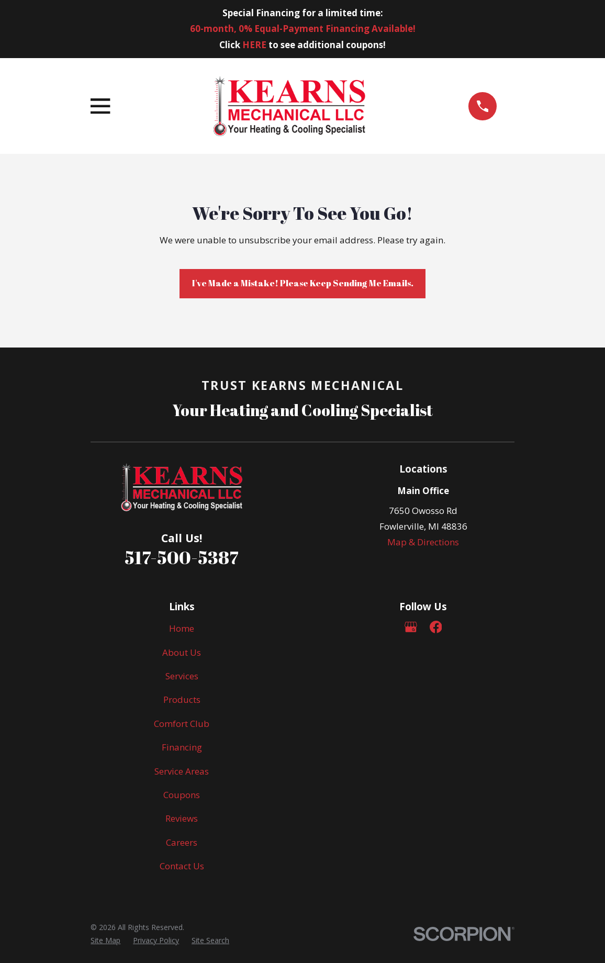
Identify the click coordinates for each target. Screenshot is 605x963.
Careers (181, 842)
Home (181, 628)
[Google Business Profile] (411, 627)
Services (181, 676)
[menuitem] (105, 940)
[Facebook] (436, 627)
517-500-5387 (182, 557)
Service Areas (181, 771)
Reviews (181, 818)
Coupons (181, 795)
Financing (182, 747)
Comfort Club (181, 724)
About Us (181, 652)
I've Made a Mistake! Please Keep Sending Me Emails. (302, 283)
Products (181, 699)
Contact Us (182, 866)
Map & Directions (423, 542)
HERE (254, 45)
